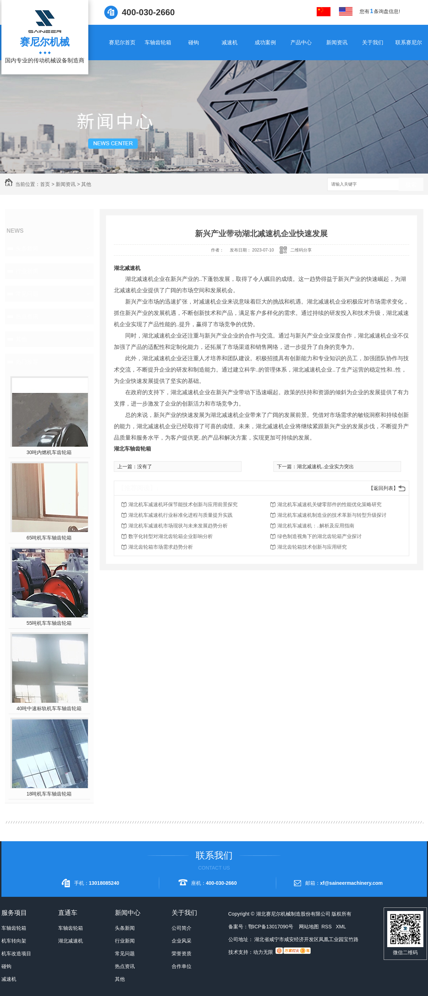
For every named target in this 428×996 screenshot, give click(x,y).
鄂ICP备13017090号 (271, 926)
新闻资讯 (337, 42)
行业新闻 (27, 271)
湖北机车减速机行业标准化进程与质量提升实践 (180, 515)
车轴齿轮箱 (158, 42)
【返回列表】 (383, 488)
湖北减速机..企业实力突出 (325, 466)
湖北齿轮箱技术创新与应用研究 (312, 547)
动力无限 (263, 952)
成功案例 (265, 42)
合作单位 (181, 966)
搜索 (411, 185)
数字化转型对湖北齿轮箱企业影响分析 (170, 536)
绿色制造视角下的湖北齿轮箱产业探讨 (319, 536)
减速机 (230, 42)
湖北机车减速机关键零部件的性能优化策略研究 (329, 504)
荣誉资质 (181, 953)
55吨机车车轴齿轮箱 (49, 623)
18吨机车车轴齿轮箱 (49, 794)
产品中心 (301, 42)
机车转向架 (13, 941)
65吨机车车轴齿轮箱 (49, 538)
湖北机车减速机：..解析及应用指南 (316, 525)
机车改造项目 (16, 953)
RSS (327, 926)
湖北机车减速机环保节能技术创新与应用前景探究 (183, 504)
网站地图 (309, 926)
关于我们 (372, 42)
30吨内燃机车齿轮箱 (49, 452)
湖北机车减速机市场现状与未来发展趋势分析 (178, 525)
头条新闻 (27, 248)
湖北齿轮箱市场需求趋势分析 (160, 547)
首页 (45, 184)
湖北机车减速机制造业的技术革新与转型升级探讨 (332, 515)
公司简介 (181, 928)
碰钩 (193, 42)
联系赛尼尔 (408, 42)
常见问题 (27, 294)
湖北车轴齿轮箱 (132, 449)
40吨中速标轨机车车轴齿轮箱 (49, 708)
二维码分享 (301, 250)
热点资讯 (27, 316)
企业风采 (181, 941)
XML (341, 926)
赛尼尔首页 (122, 42)
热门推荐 (27, 362)
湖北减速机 (127, 268)
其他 (86, 184)
